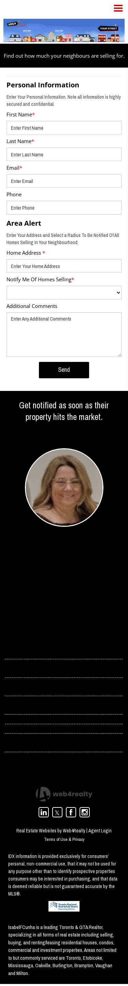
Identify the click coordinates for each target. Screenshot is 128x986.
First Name (20, 114)
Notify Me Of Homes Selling (40, 279)
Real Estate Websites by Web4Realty (50, 833)
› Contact (15, 669)
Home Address (25, 252)
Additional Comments (31, 305)
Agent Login (100, 833)
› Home (13, 650)
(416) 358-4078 (42, 591)
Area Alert (23, 223)
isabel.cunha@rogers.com (53, 582)
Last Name (20, 141)
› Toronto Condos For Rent (33, 744)
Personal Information (42, 84)
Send (64, 369)
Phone (14, 194)
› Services (16, 687)
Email (14, 167)
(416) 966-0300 (42, 600)
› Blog (12, 706)
